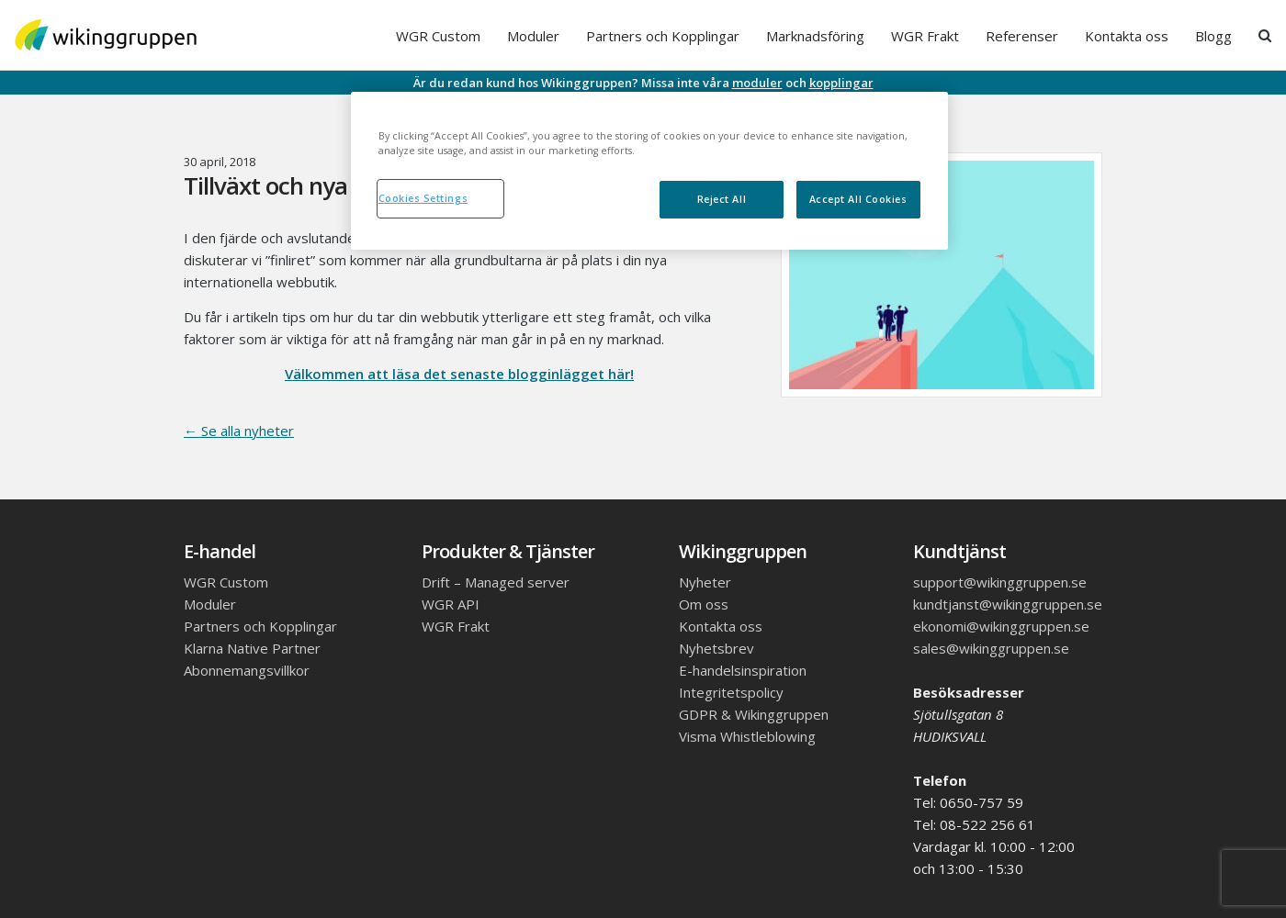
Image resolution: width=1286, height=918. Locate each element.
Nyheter (705, 582)
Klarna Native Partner (252, 648)
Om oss (703, 604)
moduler (757, 82)
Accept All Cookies (858, 199)
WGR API (450, 604)
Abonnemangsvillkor (247, 670)
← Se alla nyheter (239, 430)
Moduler (533, 36)
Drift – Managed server (496, 582)
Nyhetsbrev (716, 648)
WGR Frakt (925, 36)
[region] (649, 171)
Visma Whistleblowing (747, 736)
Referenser (1022, 36)
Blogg (1213, 36)
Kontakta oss (1126, 36)
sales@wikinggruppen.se (991, 648)
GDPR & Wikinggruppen (754, 714)
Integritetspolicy (731, 692)
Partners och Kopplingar (662, 36)
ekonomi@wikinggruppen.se (1001, 626)
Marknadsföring (815, 36)
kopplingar (841, 82)
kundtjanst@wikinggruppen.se (1007, 604)
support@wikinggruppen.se (1000, 582)
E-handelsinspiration (743, 670)
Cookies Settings (423, 198)
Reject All (721, 199)
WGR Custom (438, 36)
